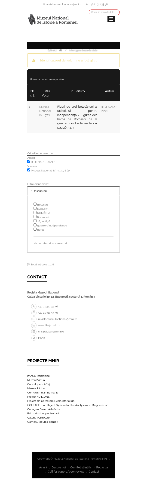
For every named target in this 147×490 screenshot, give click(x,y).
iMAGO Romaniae (38, 375)
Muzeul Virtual (36, 380)
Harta (38, 337)
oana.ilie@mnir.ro (45, 325)
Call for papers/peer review (66, 471)
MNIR (105, 458)
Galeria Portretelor (39, 417)
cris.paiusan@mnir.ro (47, 331)
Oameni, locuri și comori (42, 421)
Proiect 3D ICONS (38, 396)
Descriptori (40, 191)
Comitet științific (81, 467)
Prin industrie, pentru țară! (43, 413)
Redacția (102, 467)
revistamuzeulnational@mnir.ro (64, 4)
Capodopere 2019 (38, 384)
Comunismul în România (42, 392)
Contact (94, 471)
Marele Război (36, 388)
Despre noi (59, 467)
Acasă (43, 467)
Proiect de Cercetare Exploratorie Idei (51, 401)
